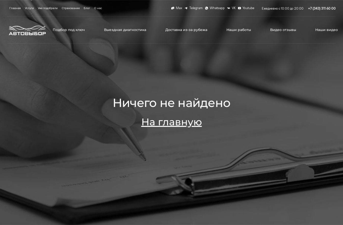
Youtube (246, 8)
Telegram (194, 8)
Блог (87, 8)
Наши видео (326, 30)
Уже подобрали (48, 8)
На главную (171, 122)
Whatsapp (215, 8)
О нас (98, 8)
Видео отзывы (283, 30)
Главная (15, 8)
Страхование (71, 8)
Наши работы (238, 30)
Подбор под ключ (69, 30)
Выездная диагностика (125, 30)
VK (231, 8)
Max (176, 8)
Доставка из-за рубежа (186, 30)
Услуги (29, 8)
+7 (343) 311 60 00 (322, 8)
